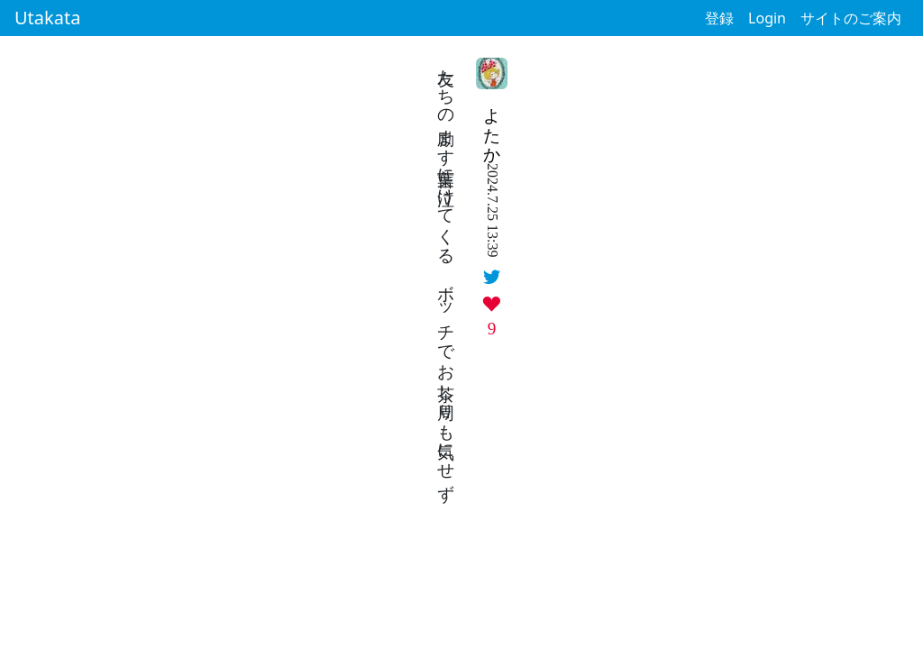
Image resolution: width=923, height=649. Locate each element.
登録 (719, 18)
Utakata (47, 17)
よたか (492, 126)
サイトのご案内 (850, 18)
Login (767, 18)
